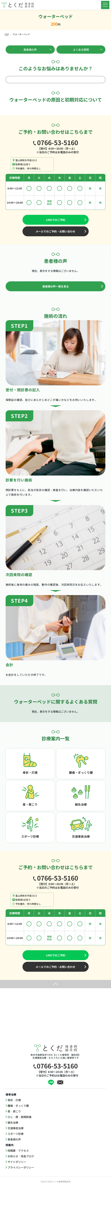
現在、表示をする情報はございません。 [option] (55, 271)
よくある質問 (81, 50)
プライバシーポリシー (21, 1186)
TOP (6, 34)
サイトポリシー (17, 1180)
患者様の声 (30, 50)
